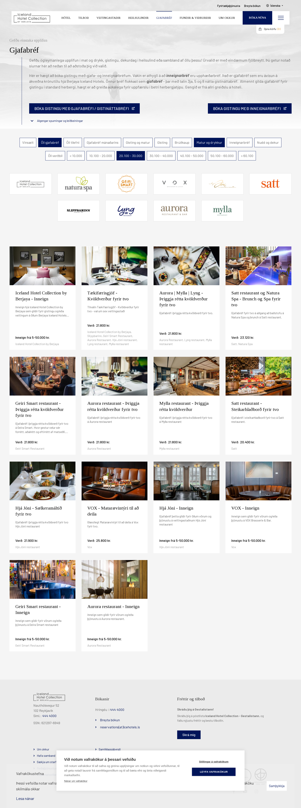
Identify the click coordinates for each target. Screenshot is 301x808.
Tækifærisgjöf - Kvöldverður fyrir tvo (108, 295)
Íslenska (276, 6)
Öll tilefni (72, 142)
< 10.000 (76, 156)
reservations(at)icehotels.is (120, 727)
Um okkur (43, 749)
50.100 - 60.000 (222, 156)
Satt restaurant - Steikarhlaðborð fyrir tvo (255, 406)
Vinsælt (28, 142)
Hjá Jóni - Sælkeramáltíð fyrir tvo (38, 511)
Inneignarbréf (239, 142)
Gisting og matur (138, 142)
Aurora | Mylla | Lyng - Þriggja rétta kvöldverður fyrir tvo (183, 298)
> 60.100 (247, 156)
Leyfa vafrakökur (214, 771)
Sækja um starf (46, 762)
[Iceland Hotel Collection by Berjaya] (31, 18)
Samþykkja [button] (276, 786)
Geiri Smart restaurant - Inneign (38, 609)
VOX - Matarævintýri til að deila (113, 511)
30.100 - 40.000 (161, 156)
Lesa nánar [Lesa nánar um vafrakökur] (25, 798)
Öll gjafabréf (50, 142)
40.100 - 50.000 (191, 156)
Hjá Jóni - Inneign (176, 508)
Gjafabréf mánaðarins (102, 142)
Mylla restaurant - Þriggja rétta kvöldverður (184, 406)
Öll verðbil (55, 156)
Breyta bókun (110, 720)
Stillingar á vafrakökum (214, 761)
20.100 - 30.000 (130, 156)
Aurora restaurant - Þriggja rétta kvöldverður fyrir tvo (113, 406)
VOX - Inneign (245, 508)
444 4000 (49, 716)
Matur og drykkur (209, 142)
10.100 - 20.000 (100, 156)
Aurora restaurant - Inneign (113, 606)
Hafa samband (46, 755)
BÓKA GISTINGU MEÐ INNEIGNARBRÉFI (247, 108)
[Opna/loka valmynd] (280, 18)
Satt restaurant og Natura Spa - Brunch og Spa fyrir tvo (256, 298)
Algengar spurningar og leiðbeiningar (60, 120)
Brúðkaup (182, 142)
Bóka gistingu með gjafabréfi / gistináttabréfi (81, 108)
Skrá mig (188, 735)
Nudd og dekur (268, 142)
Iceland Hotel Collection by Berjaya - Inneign (41, 295)
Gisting (162, 142)
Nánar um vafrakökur (75, 781)
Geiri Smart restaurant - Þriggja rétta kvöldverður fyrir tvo (39, 409)
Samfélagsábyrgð (110, 749)
